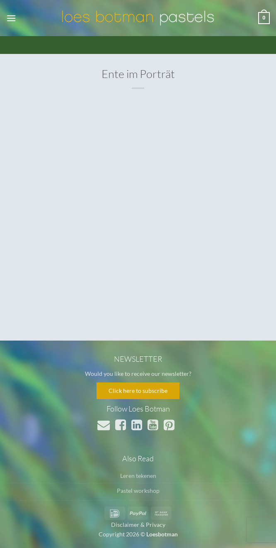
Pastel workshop (138, 490)
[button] (11, 18)
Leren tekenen (138, 475)
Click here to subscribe (138, 390)
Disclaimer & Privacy (138, 524)
